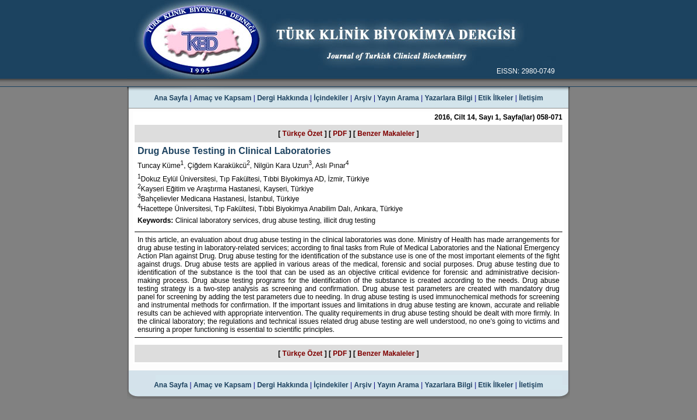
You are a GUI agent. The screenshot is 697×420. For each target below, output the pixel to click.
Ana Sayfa (171, 98)
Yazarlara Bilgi (449, 98)
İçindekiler (331, 98)
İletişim (531, 98)
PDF (340, 134)
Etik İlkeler (495, 98)
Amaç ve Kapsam (222, 98)
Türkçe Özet (303, 134)
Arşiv (363, 98)
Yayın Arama (398, 98)
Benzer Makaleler (385, 134)
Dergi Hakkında (282, 98)
